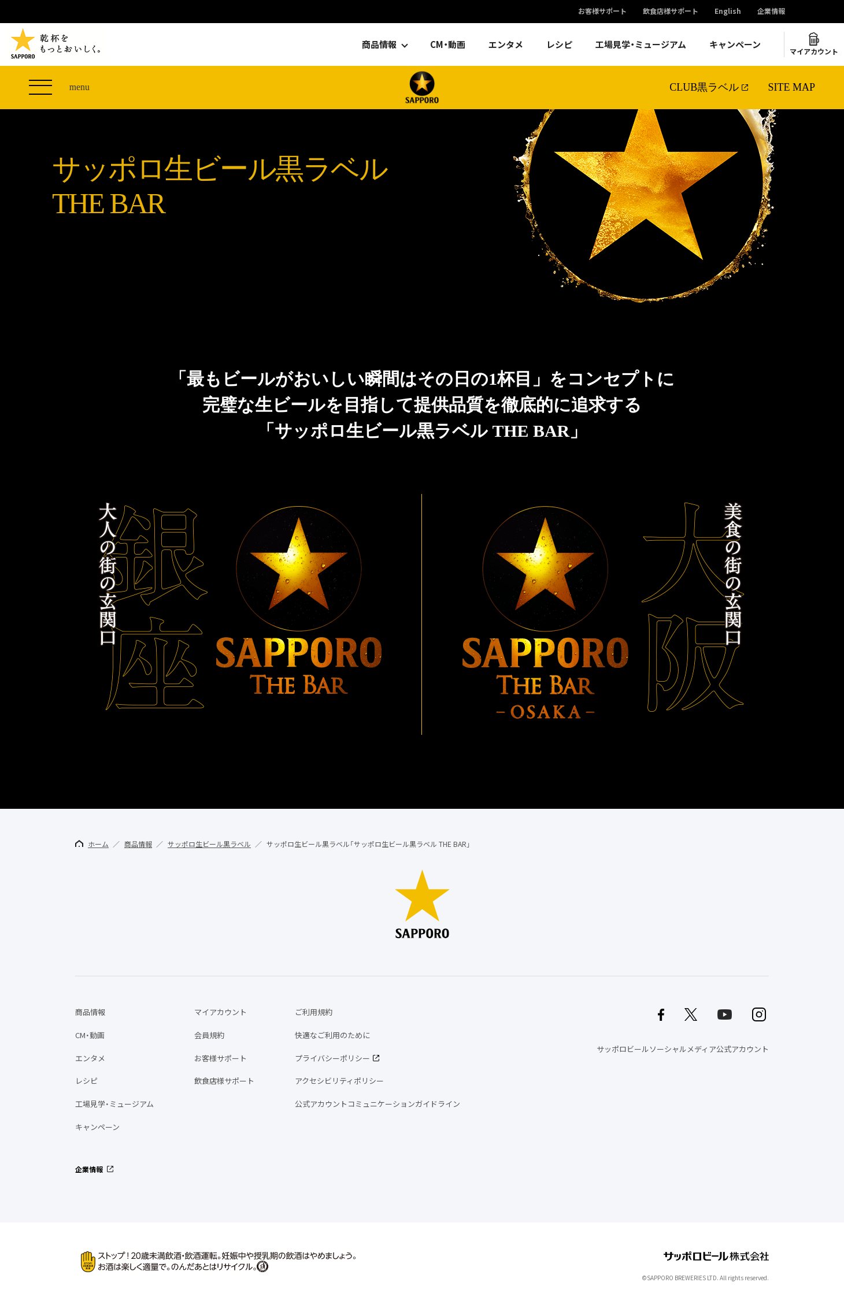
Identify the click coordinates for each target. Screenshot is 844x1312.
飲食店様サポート (670, 11)
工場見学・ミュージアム (640, 44)
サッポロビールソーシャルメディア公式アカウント (683, 1048)
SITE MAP (791, 87)
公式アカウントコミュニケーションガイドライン (377, 1103)
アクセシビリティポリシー (339, 1080)
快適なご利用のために (332, 1034)
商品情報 (379, 44)
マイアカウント (814, 51)
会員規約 (209, 1034)
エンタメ (505, 44)
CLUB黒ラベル (704, 87)
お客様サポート (602, 11)
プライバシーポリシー (332, 1058)
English (728, 11)
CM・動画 (447, 44)
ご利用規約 (313, 1011)
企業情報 (771, 11)
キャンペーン (735, 44)
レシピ (559, 44)
